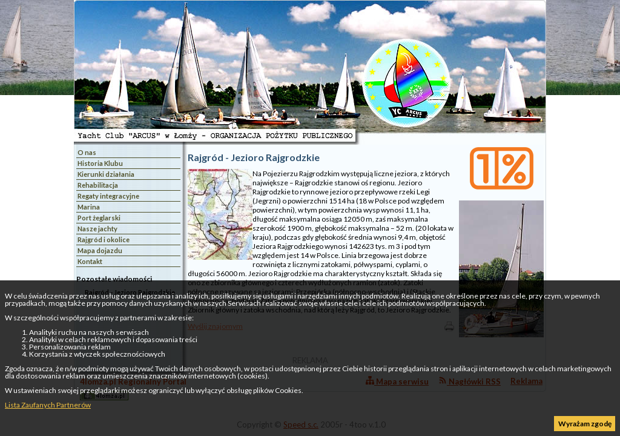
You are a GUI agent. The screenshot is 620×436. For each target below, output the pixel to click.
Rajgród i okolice (104, 239)
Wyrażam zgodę (585, 423)
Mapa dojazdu (100, 250)
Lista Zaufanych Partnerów (48, 404)
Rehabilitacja (98, 185)
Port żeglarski (99, 218)
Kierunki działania (106, 174)
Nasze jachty (97, 229)
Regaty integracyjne (108, 196)
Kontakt (90, 261)
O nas (87, 152)
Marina (89, 207)
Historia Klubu (100, 163)
